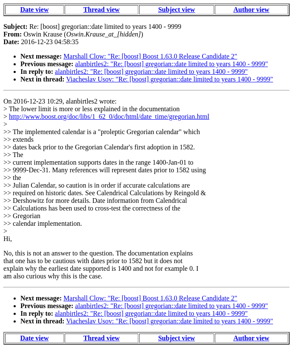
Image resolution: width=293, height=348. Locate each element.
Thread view (101, 9)
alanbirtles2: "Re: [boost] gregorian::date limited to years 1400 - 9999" (171, 63)
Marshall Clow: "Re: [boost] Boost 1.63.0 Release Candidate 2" (150, 56)
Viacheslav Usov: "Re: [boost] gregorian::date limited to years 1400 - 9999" (169, 79)
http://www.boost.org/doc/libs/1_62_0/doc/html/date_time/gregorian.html (109, 116)
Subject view (176, 9)
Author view (251, 9)
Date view (34, 9)
